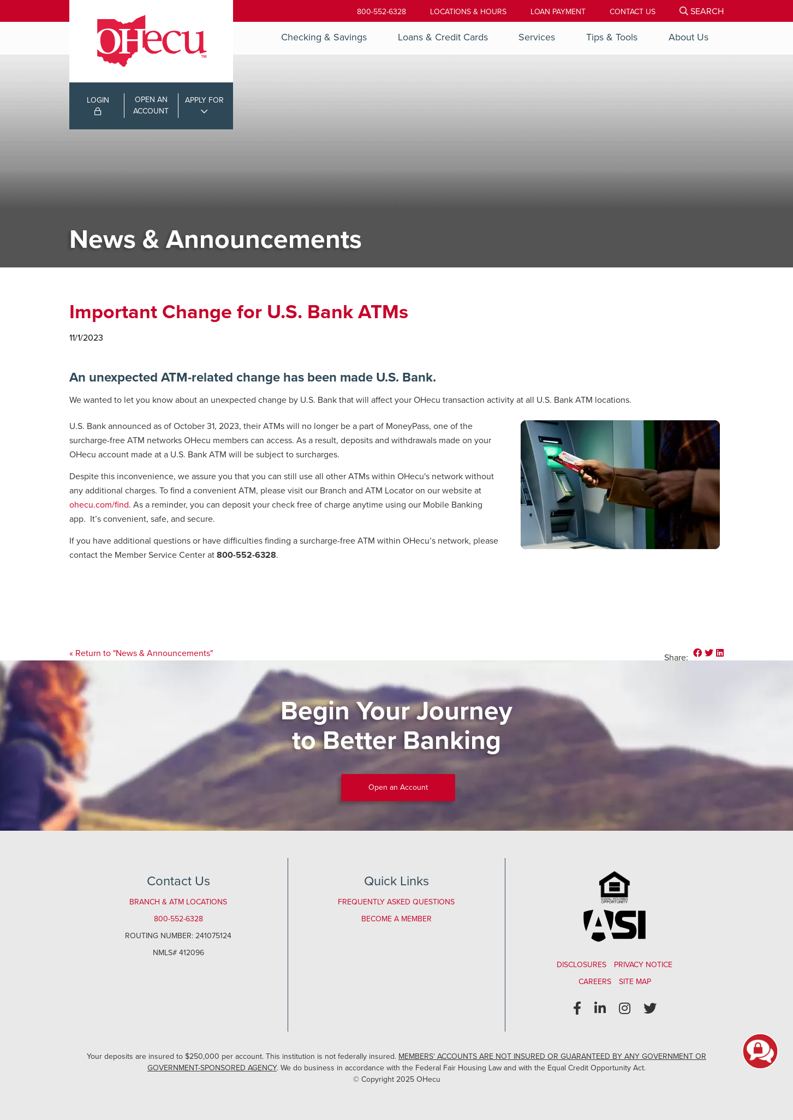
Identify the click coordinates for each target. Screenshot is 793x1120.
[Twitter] (650, 1008)
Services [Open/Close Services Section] (536, 37)
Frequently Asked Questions (396, 902)
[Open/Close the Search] (701, 11)
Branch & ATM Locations (178, 902)
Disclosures (581, 964)
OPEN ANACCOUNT (151, 105)
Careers (595, 981)
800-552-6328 (381, 11)
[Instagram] (624, 1008)
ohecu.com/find (99, 504)
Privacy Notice (643, 964)
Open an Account (398, 787)
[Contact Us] (632, 11)
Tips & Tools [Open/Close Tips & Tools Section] (611, 37)
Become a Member (396, 919)
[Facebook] (577, 1008)
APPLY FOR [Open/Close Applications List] (204, 100)
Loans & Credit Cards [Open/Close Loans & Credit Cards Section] (443, 37)
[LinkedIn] (600, 1008)
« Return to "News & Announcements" (141, 653)
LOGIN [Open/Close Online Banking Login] (98, 104)
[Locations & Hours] (468, 11)
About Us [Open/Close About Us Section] (688, 37)
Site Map (635, 981)
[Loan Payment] (558, 11)
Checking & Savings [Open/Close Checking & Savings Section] (324, 37)
